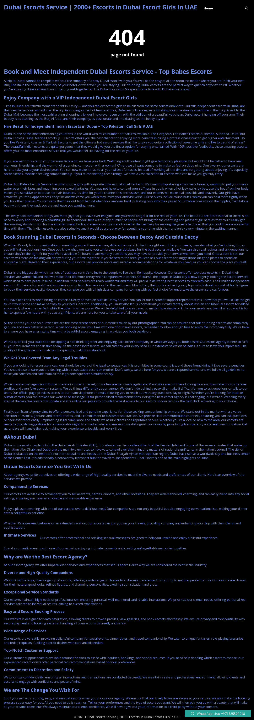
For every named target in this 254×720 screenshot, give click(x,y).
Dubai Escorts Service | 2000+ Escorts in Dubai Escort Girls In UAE (100, 7)
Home (208, 8)
